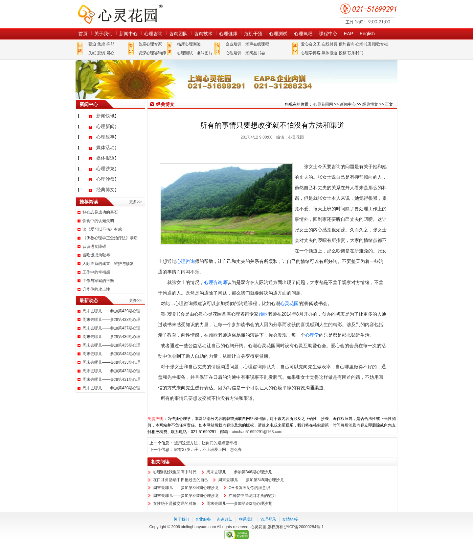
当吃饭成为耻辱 (96, 255)
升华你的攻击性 (96, 289)
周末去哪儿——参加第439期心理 (111, 311)
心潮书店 (363, 44)
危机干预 (253, 33)
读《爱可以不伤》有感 (102, 229)
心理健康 (228, 33)
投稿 (343, 53)
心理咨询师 (215, 282)
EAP (348, 33)
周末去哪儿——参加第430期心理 (111, 388)
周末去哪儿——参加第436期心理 (111, 336)
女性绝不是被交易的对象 (174, 503)
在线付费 (329, 44)
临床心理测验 (189, 44)
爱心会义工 (311, 44)
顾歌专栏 (380, 44)
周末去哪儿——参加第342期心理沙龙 (239, 503)
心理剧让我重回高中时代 (174, 472)
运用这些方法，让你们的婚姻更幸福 (205, 443)
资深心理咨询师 (152, 53)
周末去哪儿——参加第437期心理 (111, 328)
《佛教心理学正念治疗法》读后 (110, 238)
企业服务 (203, 519)
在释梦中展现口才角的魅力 (252, 495)
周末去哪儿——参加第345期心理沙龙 (251, 480)
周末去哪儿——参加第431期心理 (111, 379)
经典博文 (105, 189)
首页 (83, 33)
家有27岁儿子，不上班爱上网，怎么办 (207, 449)
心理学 (312, 335)
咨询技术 (203, 33)
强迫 (92, 44)
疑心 (110, 53)
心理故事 (105, 137)
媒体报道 (329, 53)
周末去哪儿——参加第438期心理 (111, 319)
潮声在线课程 (257, 44)
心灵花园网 (120, 14)
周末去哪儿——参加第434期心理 (111, 353)
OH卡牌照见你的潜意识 (249, 487)
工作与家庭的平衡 (98, 280)
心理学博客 (311, 53)
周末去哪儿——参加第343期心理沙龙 (186, 495)
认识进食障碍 (94, 246)
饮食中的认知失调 (98, 221)
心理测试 (278, 33)
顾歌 (263, 314)
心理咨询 (153, 33)
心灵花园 (289, 303)
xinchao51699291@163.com (257, 431)
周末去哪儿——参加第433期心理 (111, 362)
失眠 (92, 53)
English (367, 33)
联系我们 (355, 53)
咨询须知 (225, 519)
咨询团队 (178, 33)
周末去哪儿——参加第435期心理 (111, 345)
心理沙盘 (105, 179)
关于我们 (103, 33)
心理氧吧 (303, 33)
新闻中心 (128, 33)
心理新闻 (105, 126)
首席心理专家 (150, 44)
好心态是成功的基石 (100, 212)
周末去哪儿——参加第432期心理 (111, 371)
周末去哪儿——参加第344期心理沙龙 (186, 487)
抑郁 (110, 44)
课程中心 (328, 33)
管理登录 (268, 519)
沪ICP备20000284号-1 (304, 527)
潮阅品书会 (255, 53)
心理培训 (233, 53)
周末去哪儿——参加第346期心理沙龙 (239, 472)
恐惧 (101, 53)
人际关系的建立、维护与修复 (108, 263)
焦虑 (101, 44)
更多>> (135, 201)
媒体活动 (105, 147)
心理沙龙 (105, 168)
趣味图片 (205, 53)
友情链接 (290, 519)
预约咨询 (346, 44)
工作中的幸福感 (96, 272)
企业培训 (233, 44)
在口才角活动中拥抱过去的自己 (180, 480)
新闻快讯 (105, 115)
